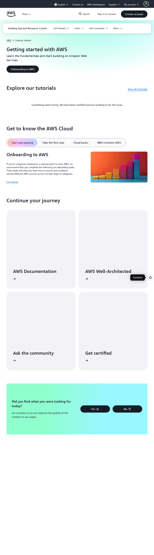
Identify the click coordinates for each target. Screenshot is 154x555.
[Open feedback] (150, 277)
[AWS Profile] (146, 4)
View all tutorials (137, 89)
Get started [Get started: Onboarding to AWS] (12, 182)
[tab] (22, 142)
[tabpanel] (77, 168)
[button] (134, 14)
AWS (9, 40)
